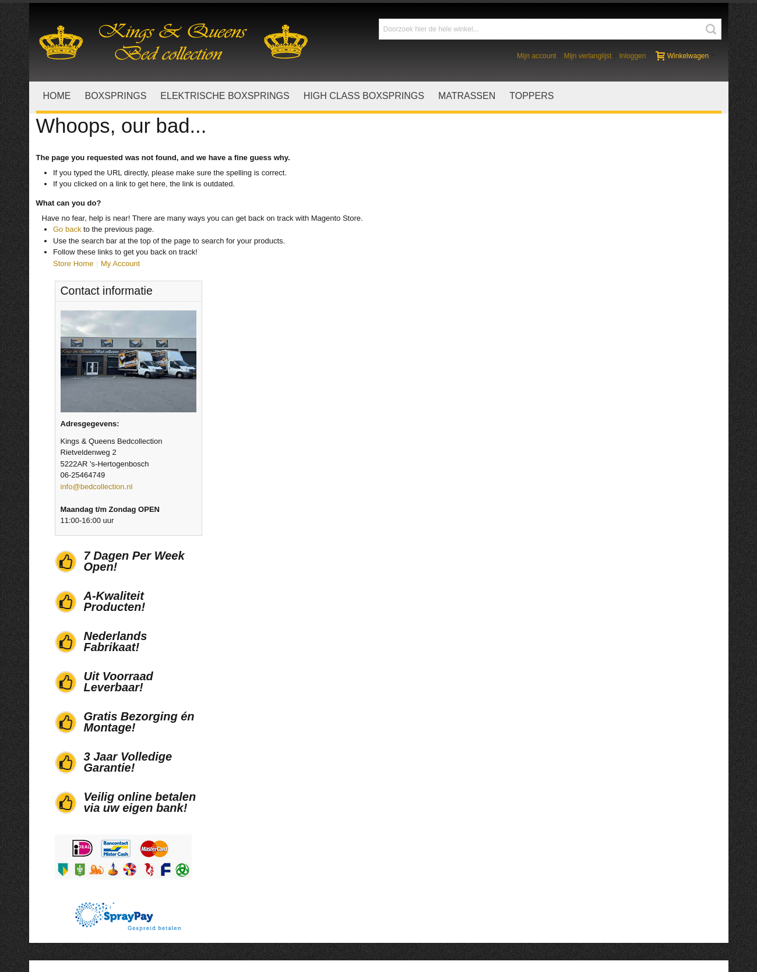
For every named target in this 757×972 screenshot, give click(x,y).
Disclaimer (417, 867)
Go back (67, 229)
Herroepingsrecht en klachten (278, 844)
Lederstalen (419, 844)
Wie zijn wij (75, 855)
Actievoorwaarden (87, 867)
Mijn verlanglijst (587, 56)
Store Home (73, 263)
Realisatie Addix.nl (113, 950)
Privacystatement (429, 889)
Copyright (416, 878)
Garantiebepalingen (261, 855)
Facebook (600, 832)
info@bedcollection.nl (628, 313)
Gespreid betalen (257, 867)
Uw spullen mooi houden (441, 855)
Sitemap (675, 949)
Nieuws (69, 900)
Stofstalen (417, 832)
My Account (120, 263)
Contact (708, 949)
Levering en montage (264, 832)
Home (67, 832)
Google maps (79, 889)
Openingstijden (82, 878)
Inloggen (632, 56)
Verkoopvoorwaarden (93, 844)
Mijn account (536, 56)
